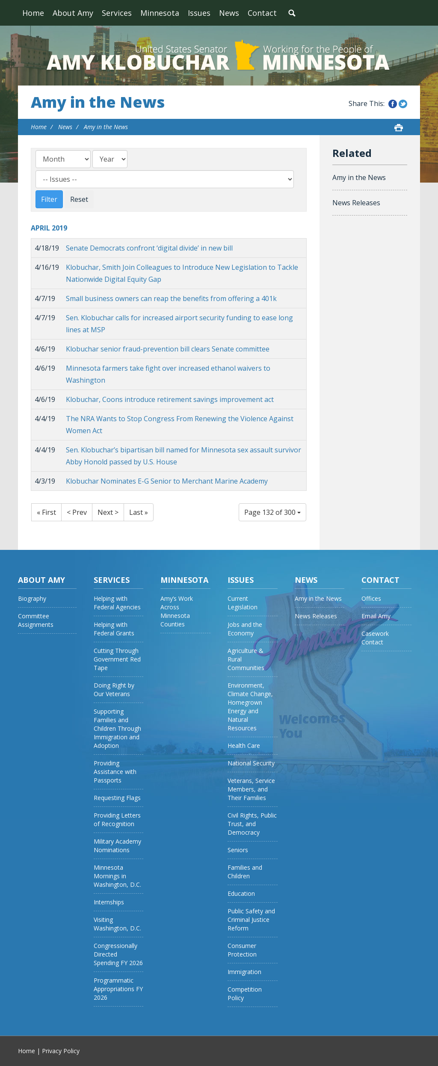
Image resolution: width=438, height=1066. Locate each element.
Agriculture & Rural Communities (246, 659)
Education (241, 893)
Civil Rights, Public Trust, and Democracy (252, 823)
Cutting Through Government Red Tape (117, 659)
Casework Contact (375, 637)
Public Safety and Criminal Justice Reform (251, 919)
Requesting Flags (117, 798)
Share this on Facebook (392, 104)
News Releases (356, 202)
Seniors (238, 850)
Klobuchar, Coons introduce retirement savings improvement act (170, 399)
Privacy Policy (61, 1051)
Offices (371, 598)
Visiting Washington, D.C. (117, 923)
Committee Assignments (35, 620)
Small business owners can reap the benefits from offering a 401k (171, 298)
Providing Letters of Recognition (117, 819)
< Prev (77, 512)
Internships (109, 902)
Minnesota (159, 13)
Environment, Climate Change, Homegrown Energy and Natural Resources (250, 706)
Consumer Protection (242, 950)
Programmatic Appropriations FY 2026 (118, 988)
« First (46, 512)
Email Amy (376, 616)
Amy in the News (98, 102)
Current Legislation (242, 602)
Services (117, 13)
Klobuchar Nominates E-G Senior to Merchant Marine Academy (167, 481)
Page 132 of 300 (272, 512)
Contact (262, 13)
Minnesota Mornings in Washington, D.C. (117, 876)
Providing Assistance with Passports (115, 771)
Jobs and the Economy (245, 628)
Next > (108, 512)
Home (33, 13)
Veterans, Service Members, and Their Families (251, 789)
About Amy (73, 13)
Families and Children (245, 871)
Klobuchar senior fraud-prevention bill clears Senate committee (167, 349)
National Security (251, 763)
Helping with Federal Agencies (117, 602)
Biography (32, 598)
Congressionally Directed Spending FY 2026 (118, 954)
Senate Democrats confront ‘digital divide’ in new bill (149, 248)
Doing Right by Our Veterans (114, 689)
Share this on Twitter (403, 104)
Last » (138, 512)
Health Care (244, 745)
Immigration (244, 972)
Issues (199, 13)
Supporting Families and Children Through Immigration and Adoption (117, 728)
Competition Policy (245, 993)
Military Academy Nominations (117, 845)
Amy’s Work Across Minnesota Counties (176, 611)
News (229, 13)
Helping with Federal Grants (114, 628)
